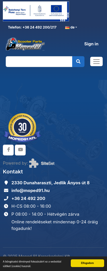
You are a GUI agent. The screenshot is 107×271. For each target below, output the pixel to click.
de (70, 27)
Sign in (91, 43)
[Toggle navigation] (96, 61)
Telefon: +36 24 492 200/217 (31, 27)
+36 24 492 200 (28, 198)
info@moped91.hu (30, 190)
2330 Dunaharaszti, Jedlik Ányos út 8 (50, 182)
